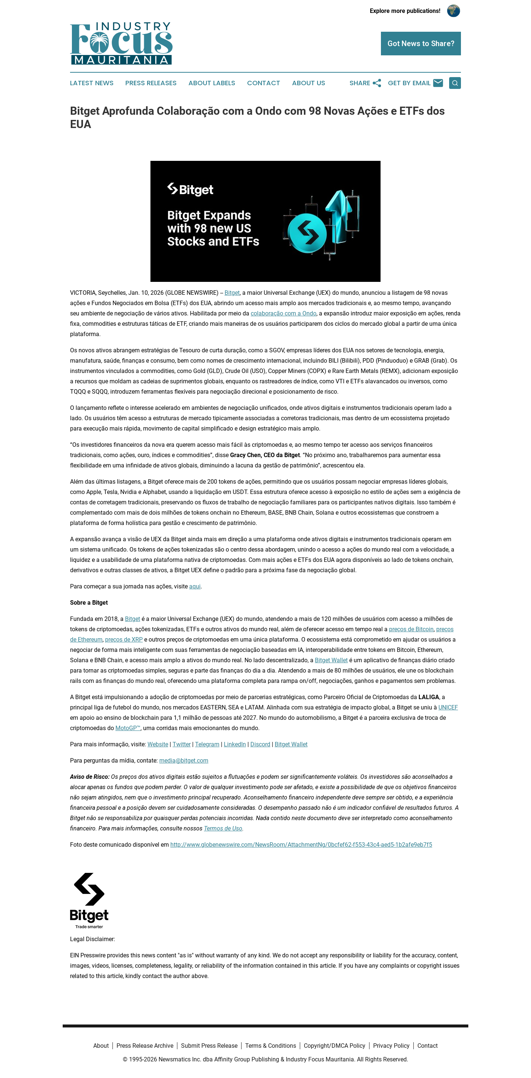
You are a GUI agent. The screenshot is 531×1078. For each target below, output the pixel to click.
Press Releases (151, 83)
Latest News (92, 83)
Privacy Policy (391, 1045)
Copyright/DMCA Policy (334, 1045)
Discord (260, 744)
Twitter (182, 744)
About (101, 1045)
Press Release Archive (145, 1045)
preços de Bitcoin (411, 629)
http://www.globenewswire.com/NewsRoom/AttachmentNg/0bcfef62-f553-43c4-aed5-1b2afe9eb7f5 (301, 844)
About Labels (211, 83)
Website (158, 744)
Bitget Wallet (331, 660)
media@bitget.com (183, 760)
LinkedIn (235, 744)
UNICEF (448, 707)
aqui (195, 586)
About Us (308, 83)
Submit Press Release (209, 1045)
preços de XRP (124, 639)
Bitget (232, 292)
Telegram (207, 744)
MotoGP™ (127, 728)
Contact (263, 83)
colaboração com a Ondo (283, 313)
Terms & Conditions (270, 1045)
